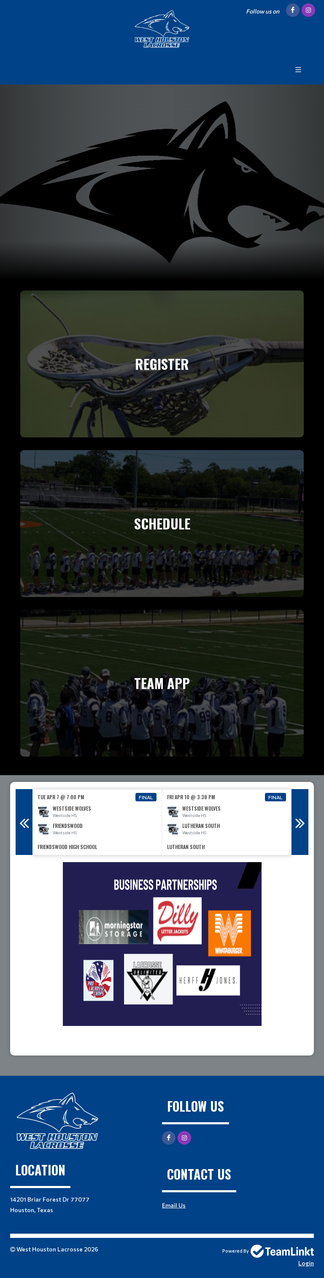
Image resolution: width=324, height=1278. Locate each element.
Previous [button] (24, 822)
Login (306, 1263)
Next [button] (300, 822)
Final (146, 797)
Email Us (174, 1205)
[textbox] (162, 955)
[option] (97, 822)
